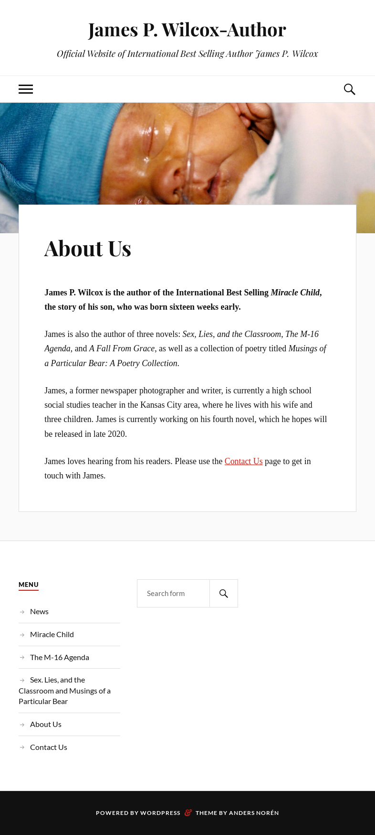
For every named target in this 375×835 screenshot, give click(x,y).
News (39, 611)
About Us (87, 247)
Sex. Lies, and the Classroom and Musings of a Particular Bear (65, 690)
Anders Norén (254, 812)
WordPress (160, 812)
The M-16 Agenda (59, 656)
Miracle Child (52, 634)
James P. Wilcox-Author (187, 29)
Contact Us (244, 461)
